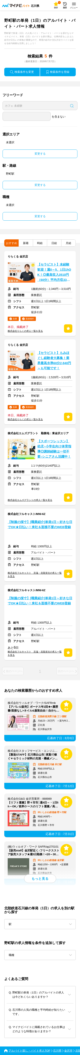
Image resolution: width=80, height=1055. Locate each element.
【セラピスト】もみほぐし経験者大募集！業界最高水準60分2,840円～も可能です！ (54, 360)
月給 (68, 243)
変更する (40, 153)
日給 (54, 243)
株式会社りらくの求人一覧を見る (25, 331)
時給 (40, 243)
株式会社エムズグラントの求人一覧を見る (30, 500)
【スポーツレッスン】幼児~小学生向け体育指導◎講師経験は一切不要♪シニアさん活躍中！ (54, 449)
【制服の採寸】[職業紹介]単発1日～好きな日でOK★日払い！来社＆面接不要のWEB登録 (40, 524)
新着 (26, 243)
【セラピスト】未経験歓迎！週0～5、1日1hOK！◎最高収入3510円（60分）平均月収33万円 (54, 273)
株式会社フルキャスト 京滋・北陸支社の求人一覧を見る (35, 575)
